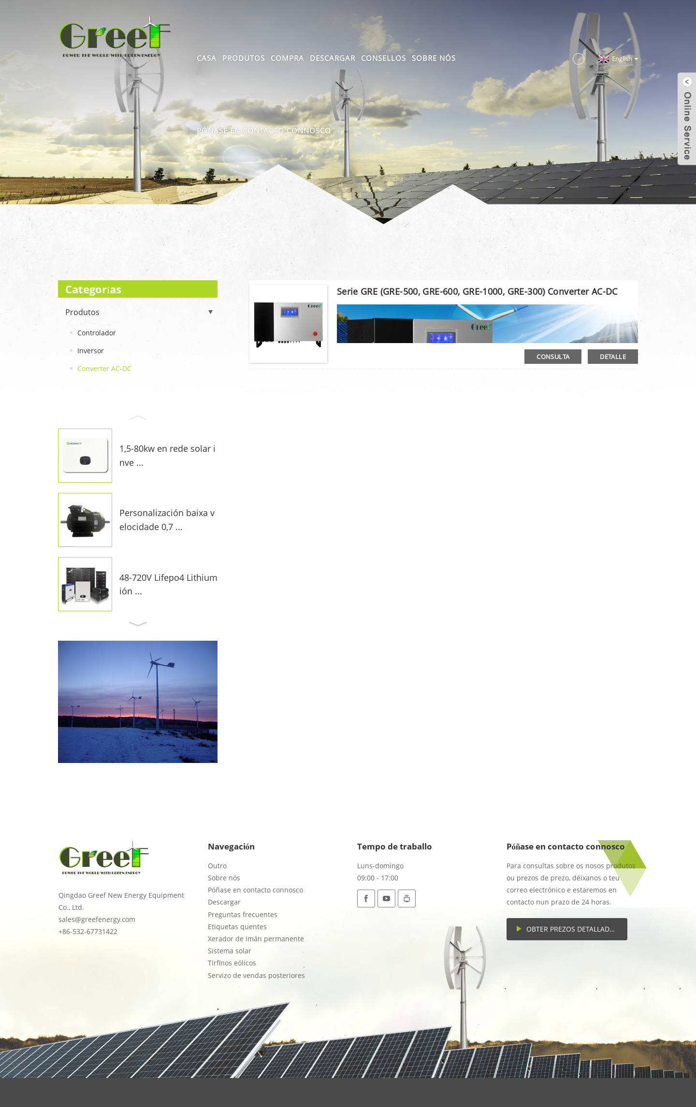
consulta (552, 356)
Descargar (332, 58)
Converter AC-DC (104, 368)
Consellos (383, 58)
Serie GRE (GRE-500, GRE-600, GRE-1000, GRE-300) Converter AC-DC (477, 291)
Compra (287, 58)
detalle (613, 356)
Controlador (96, 332)
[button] (138, 416)
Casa (207, 58)
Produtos (243, 58)
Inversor (90, 350)
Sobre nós (434, 58)
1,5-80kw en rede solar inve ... (167, 455)
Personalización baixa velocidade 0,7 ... (167, 519)
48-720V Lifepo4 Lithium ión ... (168, 584)
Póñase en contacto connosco (264, 130)
